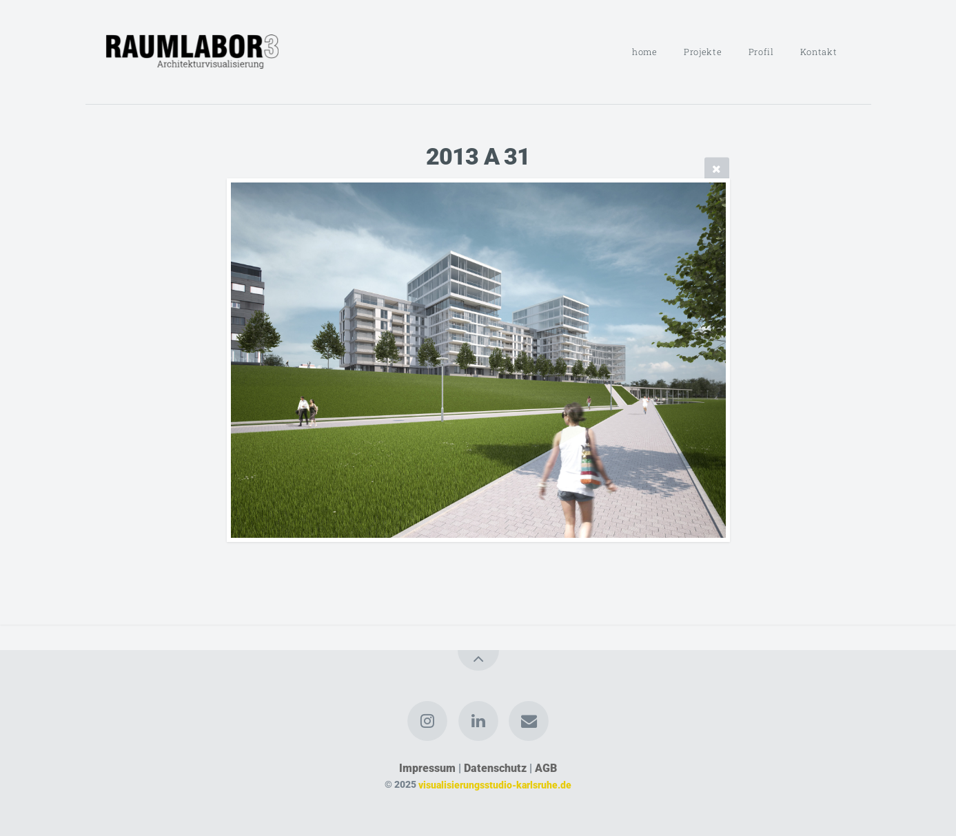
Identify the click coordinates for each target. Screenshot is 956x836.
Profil (761, 51)
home (645, 51)
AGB (546, 768)
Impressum (427, 768)
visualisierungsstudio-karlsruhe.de (494, 785)
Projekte (703, 51)
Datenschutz (495, 768)
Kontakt (818, 51)
